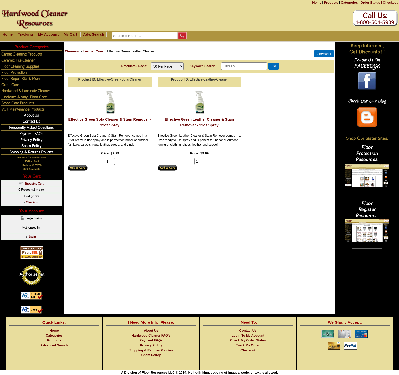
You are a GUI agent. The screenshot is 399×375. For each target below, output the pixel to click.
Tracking (25, 34)
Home (316, 2)
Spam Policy (31, 146)
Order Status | (371, 2)
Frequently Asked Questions (31, 127)
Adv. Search (93, 34)
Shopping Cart (34, 183)
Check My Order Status (248, 340)
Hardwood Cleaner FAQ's (151, 335)
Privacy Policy (31, 139)
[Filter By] (244, 66)
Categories (349, 2)
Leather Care (93, 51)
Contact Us (31, 121)
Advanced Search (54, 345)
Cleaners (72, 51)
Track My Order (248, 345)
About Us (31, 115)
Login (32, 236)
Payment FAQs (31, 133)
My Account (48, 34)
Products (331, 2)
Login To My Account (248, 335)
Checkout (390, 2)
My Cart (70, 34)
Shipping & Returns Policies (31, 152)
